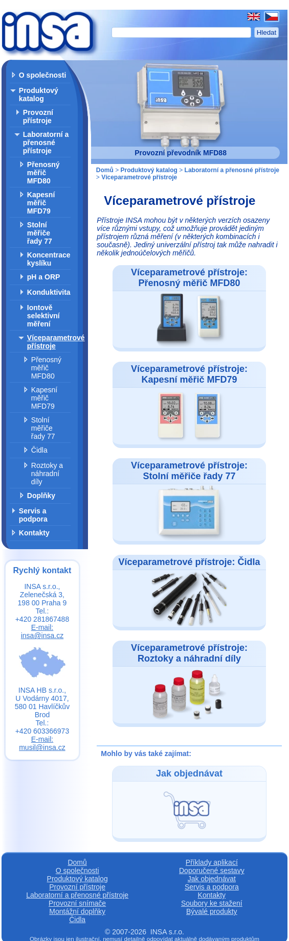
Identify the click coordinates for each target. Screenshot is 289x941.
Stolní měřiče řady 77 (39, 233)
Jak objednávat (212, 879)
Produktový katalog (38, 94)
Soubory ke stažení (211, 903)
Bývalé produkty (211, 911)
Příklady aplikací (212, 862)
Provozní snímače (77, 903)
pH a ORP (43, 277)
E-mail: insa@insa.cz (42, 631)
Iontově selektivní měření (43, 315)
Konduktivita (49, 292)
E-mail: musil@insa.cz (42, 743)
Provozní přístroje (38, 116)
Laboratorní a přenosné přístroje (46, 142)
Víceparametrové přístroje (56, 342)
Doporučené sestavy (211, 870)
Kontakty (34, 533)
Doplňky (41, 495)
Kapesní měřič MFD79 (41, 203)
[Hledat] (181, 32)
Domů (105, 170)
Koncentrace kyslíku (49, 259)
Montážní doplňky (77, 911)
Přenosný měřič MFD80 (43, 172)
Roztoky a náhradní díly (47, 473)
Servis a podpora (33, 515)
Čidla (39, 450)
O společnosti (42, 75)
